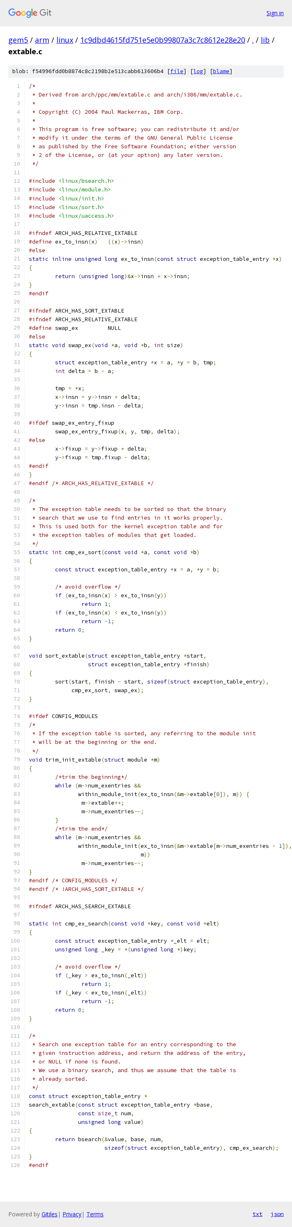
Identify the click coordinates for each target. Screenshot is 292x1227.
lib (265, 40)
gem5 (18, 40)
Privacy (72, 1214)
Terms (95, 1214)
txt (257, 1214)
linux (64, 40)
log (198, 71)
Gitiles (50, 1214)
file (176, 71)
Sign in (275, 13)
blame (221, 71)
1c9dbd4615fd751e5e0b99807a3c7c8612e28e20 (162, 40)
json (277, 1214)
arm (42, 40)
